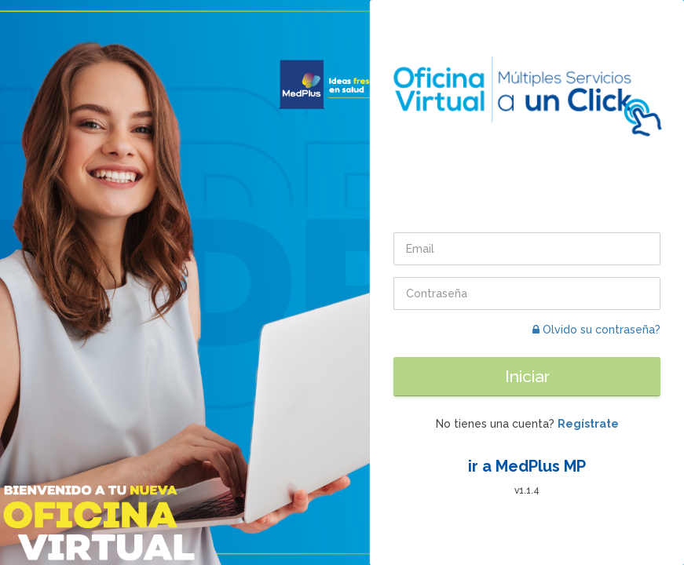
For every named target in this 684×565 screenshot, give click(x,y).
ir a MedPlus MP (527, 466)
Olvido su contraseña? (596, 329)
